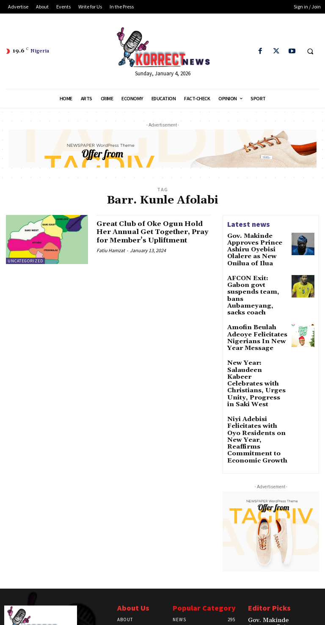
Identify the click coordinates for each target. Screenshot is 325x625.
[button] (310, 51)
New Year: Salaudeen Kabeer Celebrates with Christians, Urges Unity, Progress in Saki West (256, 346)
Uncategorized (25, 261)
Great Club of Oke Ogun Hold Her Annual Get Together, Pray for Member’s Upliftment (144, 236)
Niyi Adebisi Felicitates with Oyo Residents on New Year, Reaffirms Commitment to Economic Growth (254, 386)
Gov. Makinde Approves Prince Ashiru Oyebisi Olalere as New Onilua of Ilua (256, 247)
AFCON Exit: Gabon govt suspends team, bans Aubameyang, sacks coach (255, 281)
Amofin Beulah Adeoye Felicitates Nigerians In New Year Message (256, 312)
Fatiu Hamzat (110, 259)
